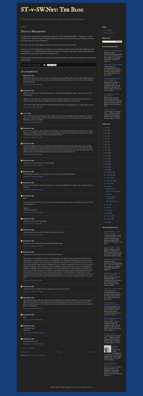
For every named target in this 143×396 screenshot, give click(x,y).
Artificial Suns (110, 189)
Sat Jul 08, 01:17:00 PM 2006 (32, 224)
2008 (106, 164)
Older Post (92, 352)
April (108, 210)
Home (59, 352)
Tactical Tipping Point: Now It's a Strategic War (113, 79)
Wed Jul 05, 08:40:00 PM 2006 (33, 212)
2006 (106, 170)
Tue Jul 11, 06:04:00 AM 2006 (32, 235)
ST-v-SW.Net (108, 30)
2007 (106, 167)
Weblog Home (108, 33)
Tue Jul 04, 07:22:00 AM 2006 (33, 84)
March (108, 213)
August (108, 183)
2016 (106, 147)
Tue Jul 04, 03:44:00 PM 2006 (33, 107)
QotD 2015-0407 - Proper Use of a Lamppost (112, 232)
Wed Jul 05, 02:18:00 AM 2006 (33, 190)
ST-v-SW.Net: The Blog (52, 10)
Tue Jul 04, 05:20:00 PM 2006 (33, 165)
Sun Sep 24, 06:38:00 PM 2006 (33, 344)
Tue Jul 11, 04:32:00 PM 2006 (32, 280)
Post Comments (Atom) (37, 355)
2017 (106, 144)
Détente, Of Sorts (109, 109)
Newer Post (25, 352)
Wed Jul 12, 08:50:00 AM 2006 (33, 308)
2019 (106, 139)
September (110, 181)
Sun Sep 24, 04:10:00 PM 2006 (33, 333)
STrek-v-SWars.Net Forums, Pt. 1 (110, 364)
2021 (106, 136)
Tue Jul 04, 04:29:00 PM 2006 (33, 122)
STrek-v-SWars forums (113, 191)
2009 (106, 161)
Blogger (89, 387)
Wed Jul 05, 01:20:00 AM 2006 (33, 177)
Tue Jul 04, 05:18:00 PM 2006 (32, 137)
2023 (106, 130)
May (107, 207)
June (107, 205)
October (109, 178)
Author (25, 113)
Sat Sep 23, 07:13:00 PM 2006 (33, 320)
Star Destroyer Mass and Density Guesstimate (112, 274)
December (109, 172)
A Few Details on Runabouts (111, 197)
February (109, 216)
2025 (106, 128)
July (107, 186)
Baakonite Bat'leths (115, 347)
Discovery (109, 194)
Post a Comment (28, 348)
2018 (106, 142)
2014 (106, 153)
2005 (106, 222)
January (109, 219)
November (109, 175)
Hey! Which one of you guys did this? (111, 95)
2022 (106, 133)
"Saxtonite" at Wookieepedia (113, 65)
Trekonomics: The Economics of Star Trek (111, 303)
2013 (106, 156)
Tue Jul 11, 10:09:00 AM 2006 (32, 246)
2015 (106, 150)
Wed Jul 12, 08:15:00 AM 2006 (33, 291)
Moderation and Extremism (113, 51)
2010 (106, 158)
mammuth (75, 387)
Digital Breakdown (112, 201)
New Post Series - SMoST (112, 247)
